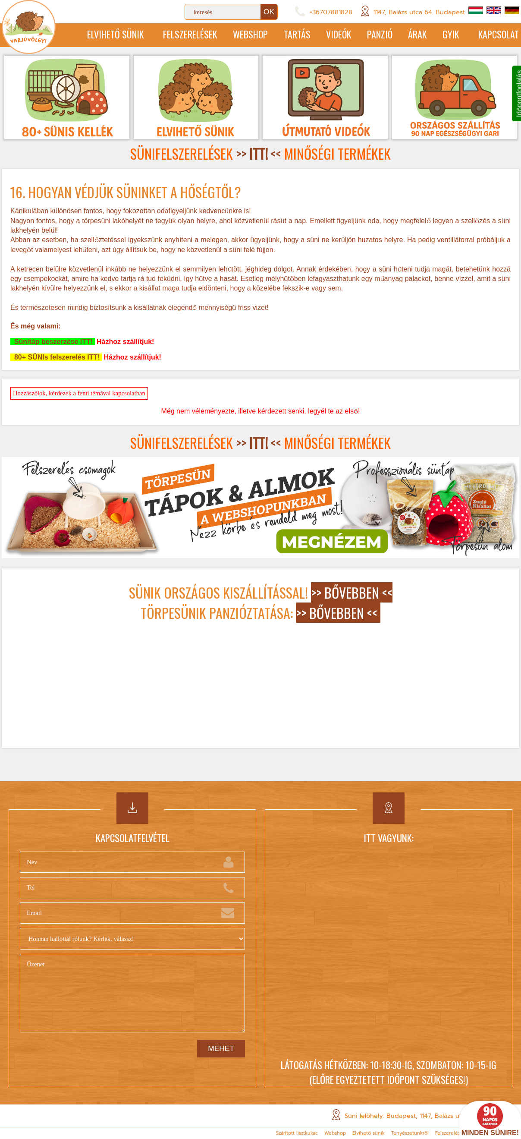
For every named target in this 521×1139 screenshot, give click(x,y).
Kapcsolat (498, 35)
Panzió (372, 35)
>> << (258, 155)
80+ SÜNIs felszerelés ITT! (56, 358)
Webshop (235, 35)
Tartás (284, 35)
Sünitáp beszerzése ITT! (52, 342)
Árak (411, 35)
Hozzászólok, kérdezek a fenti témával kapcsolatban (79, 394)
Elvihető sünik (95, 35)
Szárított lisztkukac (297, 1133)
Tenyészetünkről (410, 1133)
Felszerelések (173, 35)
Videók (328, 35)
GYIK (447, 35)
